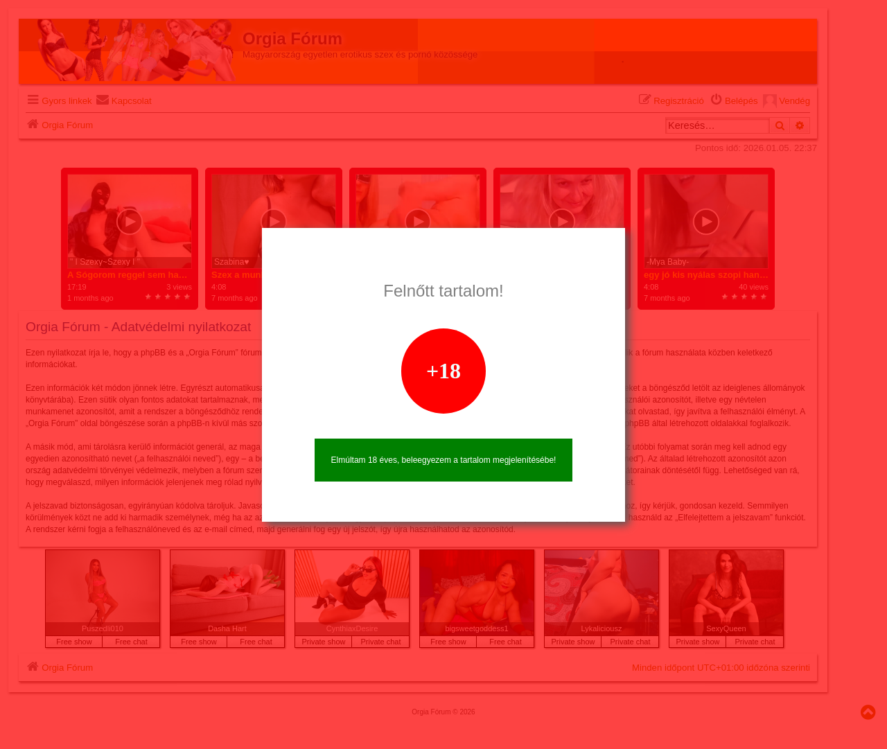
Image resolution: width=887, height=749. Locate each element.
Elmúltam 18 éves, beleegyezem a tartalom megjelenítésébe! (443, 460)
